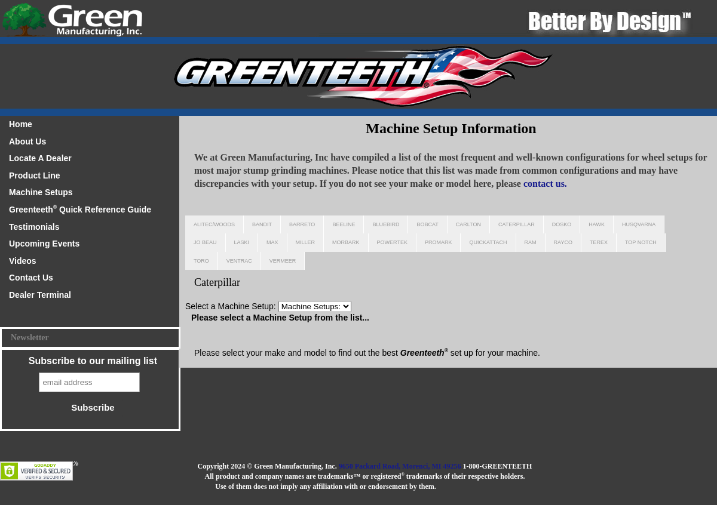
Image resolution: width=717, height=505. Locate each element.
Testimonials (34, 227)
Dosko (562, 224)
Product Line (34, 175)
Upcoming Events (44, 243)
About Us (27, 141)
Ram (531, 242)
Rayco (563, 242)
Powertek (392, 242)
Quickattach (488, 242)
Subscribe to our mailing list (93, 361)
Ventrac (239, 261)
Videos (22, 261)
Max (272, 242)
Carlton (468, 224)
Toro (201, 261)
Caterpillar (516, 224)
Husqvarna (638, 224)
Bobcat (427, 224)
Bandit (262, 224)
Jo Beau (205, 242)
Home (20, 124)
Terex (599, 242)
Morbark (346, 242)
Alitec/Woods (214, 224)
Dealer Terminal (40, 295)
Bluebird (385, 224)
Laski (242, 242)
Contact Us (31, 277)
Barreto (302, 224)
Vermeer (282, 261)
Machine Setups (41, 192)
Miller (305, 242)
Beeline (343, 224)
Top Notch (641, 242)
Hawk (597, 224)
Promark (438, 242)
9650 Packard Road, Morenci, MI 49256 (400, 466)
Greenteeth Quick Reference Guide (80, 209)
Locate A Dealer (40, 158)
